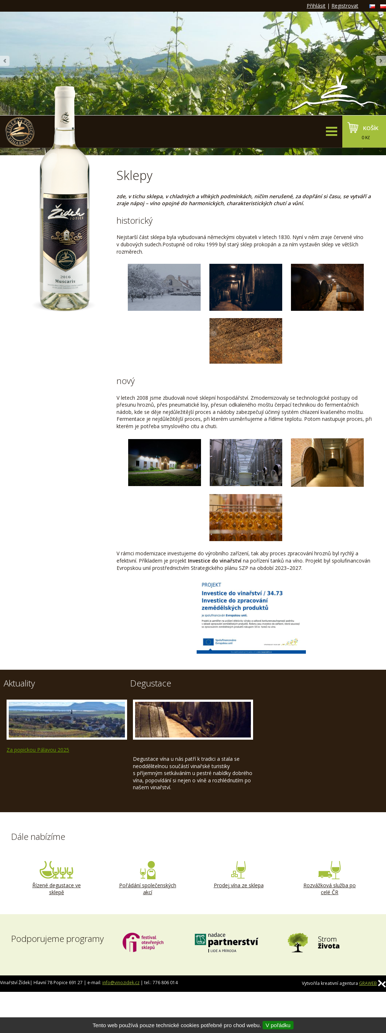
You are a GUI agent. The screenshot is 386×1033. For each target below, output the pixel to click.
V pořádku (277, 1025)
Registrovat (344, 5)
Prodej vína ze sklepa (238, 875)
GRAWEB (368, 983)
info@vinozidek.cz (120, 982)
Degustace (150, 683)
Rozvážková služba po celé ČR (330, 878)
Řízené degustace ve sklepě (56, 878)
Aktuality (19, 683)
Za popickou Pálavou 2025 (38, 749)
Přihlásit (316, 5)
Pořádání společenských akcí (147, 878)
